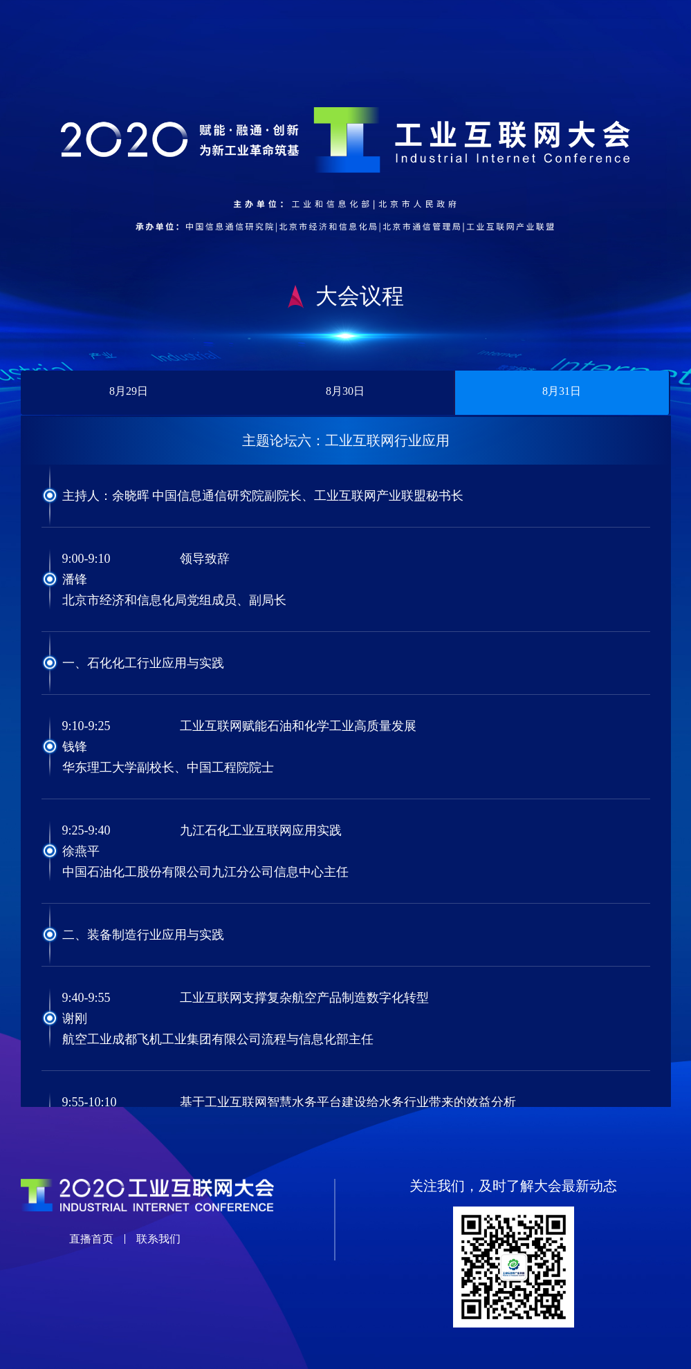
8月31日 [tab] (561, 391)
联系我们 (158, 1239)
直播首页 (91, 1239)
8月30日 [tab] (345, 391)
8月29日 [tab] (128, 391)
